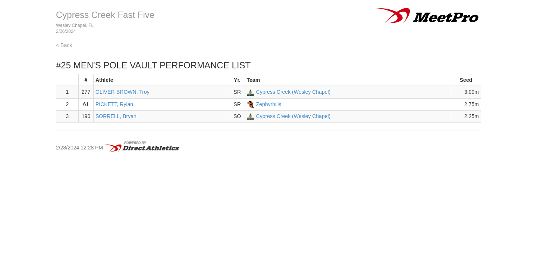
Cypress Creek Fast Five (105, 15)
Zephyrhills (269, 104)
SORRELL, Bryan (115, 116)
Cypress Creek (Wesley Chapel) (293, 92)
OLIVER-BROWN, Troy (122, 92)
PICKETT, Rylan (114, 104)
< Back (64, 45)
